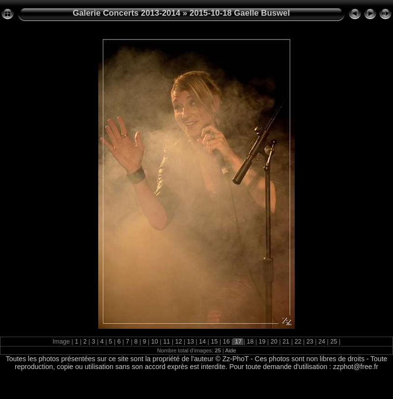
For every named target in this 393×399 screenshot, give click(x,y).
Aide (230, 350)
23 (310, 341)
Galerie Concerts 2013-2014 (126, 13)
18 (250, 341)
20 (274, 341)
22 (298, 341)
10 (154, 341)
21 (286, 341)
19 (262, 341)
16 (226, 341)
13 (190, 341)
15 (214, 341)
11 (167, 341)
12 (178, 341)
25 (334, 341)
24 (322, 341)
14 (202, 341)
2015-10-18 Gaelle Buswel (240, 13)
